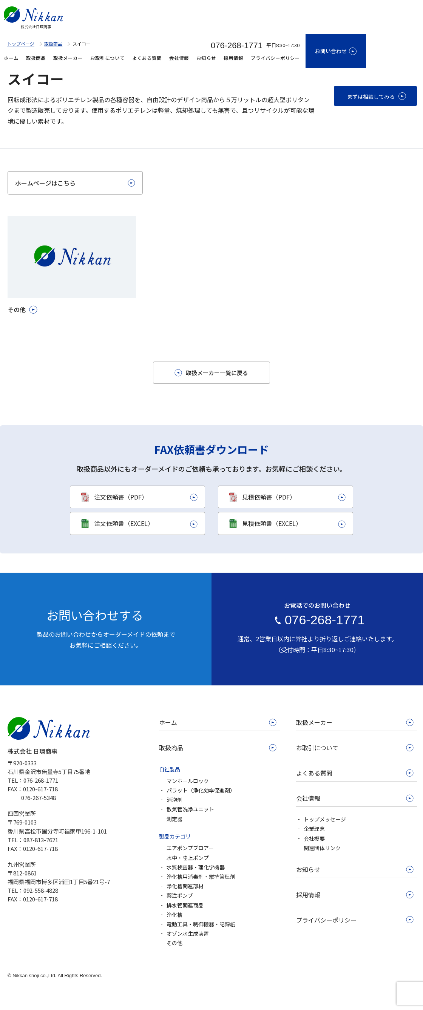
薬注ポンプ (180, 895)
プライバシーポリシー (275, 57)
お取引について (107, 57)
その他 (174, 943)
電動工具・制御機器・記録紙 (201, 924)
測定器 (174, 819)
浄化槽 (174, 914)
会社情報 (179, 57)
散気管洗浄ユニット (190, 809)
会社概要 (314, 838)
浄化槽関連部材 (185, 886)
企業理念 (314, 828)
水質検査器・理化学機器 (196, 867)
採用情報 (233, 57)
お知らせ (206, 57)
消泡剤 (174, 799)
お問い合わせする (94, 615)
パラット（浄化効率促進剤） (201, 790)
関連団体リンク (322, 848)
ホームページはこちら (45, 182)
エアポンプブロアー (190, 848)
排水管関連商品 (185, 905)
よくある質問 (147, 57)
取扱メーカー (68, 57)
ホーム (11, 57)
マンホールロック (188, 781)
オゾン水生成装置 (188, 933)
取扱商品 (36, 57)
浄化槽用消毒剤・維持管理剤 (201, 876)
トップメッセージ (325, 819)
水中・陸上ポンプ (188, 857)
